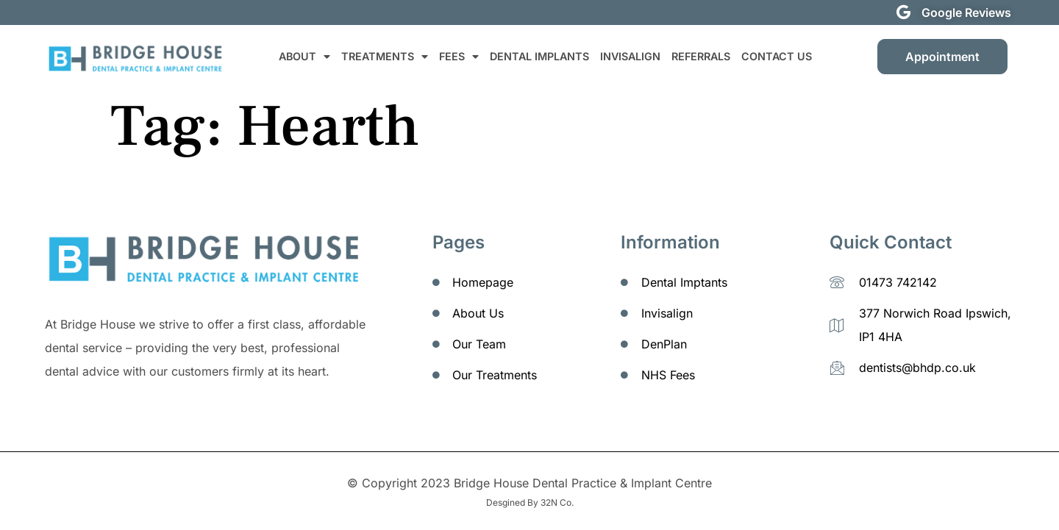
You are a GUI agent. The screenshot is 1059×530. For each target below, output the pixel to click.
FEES (459, 56)
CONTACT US (776, 56)
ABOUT (304, 56)
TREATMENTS (384, 56)
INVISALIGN (630, 56)
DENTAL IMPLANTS (539, 56)
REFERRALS (700, 56)
